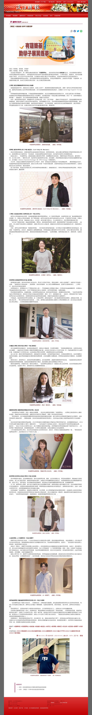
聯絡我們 (11, 708)
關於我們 (59, 2)
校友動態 (45, 15)
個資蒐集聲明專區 (44, 708)
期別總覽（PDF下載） (41, 2)
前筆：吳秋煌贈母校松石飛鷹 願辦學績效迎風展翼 (32, 687)
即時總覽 (8, 15)
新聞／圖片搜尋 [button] (82, 2)
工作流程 (26, 708)
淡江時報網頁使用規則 (34, 708)
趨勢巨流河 (22, 15)
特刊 (51, 15)
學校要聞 (15, 15)
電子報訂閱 (51, 2)
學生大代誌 (38, 15)
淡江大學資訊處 (63, 702)
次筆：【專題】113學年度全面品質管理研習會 (31, 689)
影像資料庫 (57, 15)
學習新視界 (30, 15)
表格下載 (21, 708)
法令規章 (16, 708)
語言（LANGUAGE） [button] (69, 2)
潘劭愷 (52, 702)
